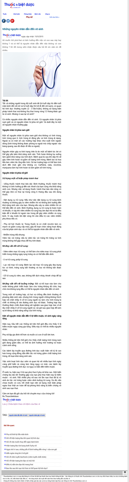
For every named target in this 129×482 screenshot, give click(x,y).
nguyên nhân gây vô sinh (37, 415)
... (125, 473)
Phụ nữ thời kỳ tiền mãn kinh (17, 434)
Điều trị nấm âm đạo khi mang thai (19, 464)
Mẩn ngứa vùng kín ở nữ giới (17, 453)
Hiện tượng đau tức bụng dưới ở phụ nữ (21, 445)
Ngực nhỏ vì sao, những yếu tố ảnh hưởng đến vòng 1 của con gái (31, 449)
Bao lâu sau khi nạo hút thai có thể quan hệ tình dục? (27, 468)
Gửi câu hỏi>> (54, 17)
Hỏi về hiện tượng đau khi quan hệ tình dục (22, 438)
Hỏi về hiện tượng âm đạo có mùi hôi (20, 461)
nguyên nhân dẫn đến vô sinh (18, 415)
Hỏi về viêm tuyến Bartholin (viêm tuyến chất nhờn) (26, 457)
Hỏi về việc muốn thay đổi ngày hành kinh (22, 442)
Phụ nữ (29, 17)
